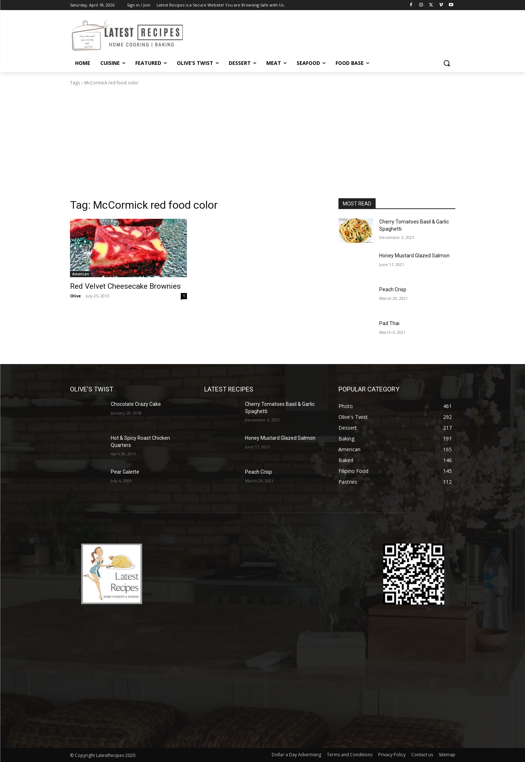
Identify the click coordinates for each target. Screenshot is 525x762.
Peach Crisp (392, 289)
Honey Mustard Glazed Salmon (414, 255)
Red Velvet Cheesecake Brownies (125, 286)
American (80, 273)
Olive (75, 295)
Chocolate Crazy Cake (136, 404)
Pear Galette (125, 472)
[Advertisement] (262, 144)
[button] (446, 63)
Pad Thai (389, 323)
